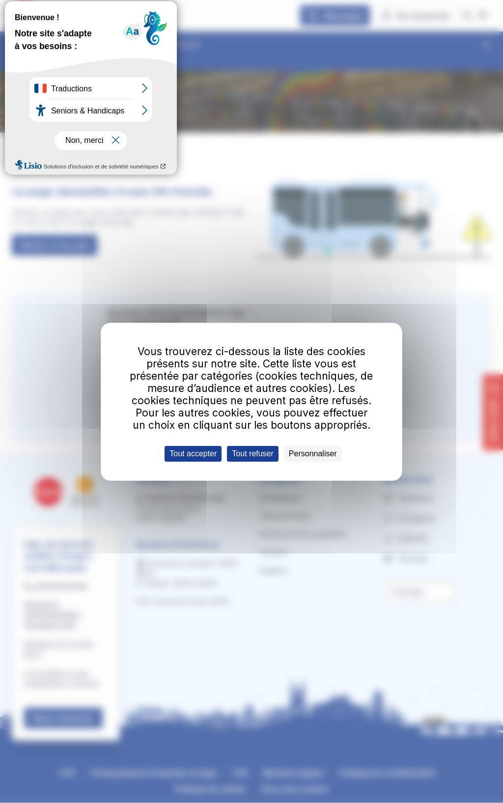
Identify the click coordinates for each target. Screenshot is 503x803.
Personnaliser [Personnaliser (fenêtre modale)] (313, 453)
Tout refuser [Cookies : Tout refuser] (252, 453)
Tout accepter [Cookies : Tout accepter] (193, 453)
